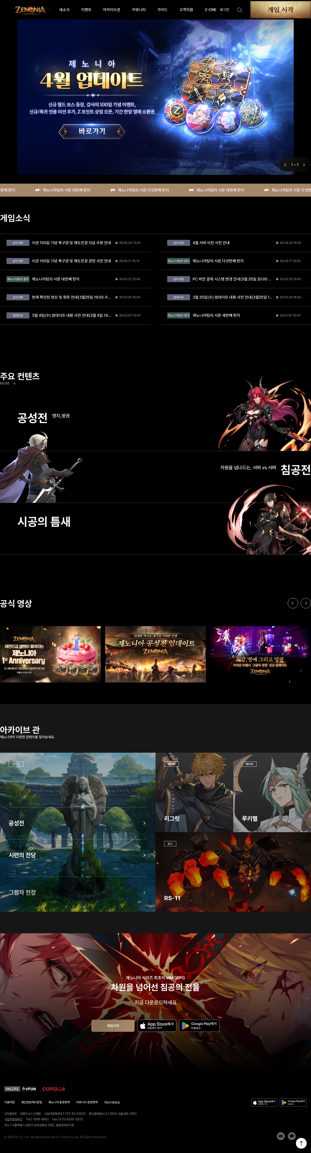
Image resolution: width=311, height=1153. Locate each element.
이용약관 (9, 1102)
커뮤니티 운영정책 (87, 1102)
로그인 (224, 10)
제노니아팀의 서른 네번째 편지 (62, 190)
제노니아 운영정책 (59, 1102)
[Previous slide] (293, 624)
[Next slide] (306, 624)
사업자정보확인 (13, 1119)
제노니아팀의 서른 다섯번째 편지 (139, 190)
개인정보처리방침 (31, 1102)
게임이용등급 (112, 1102)
